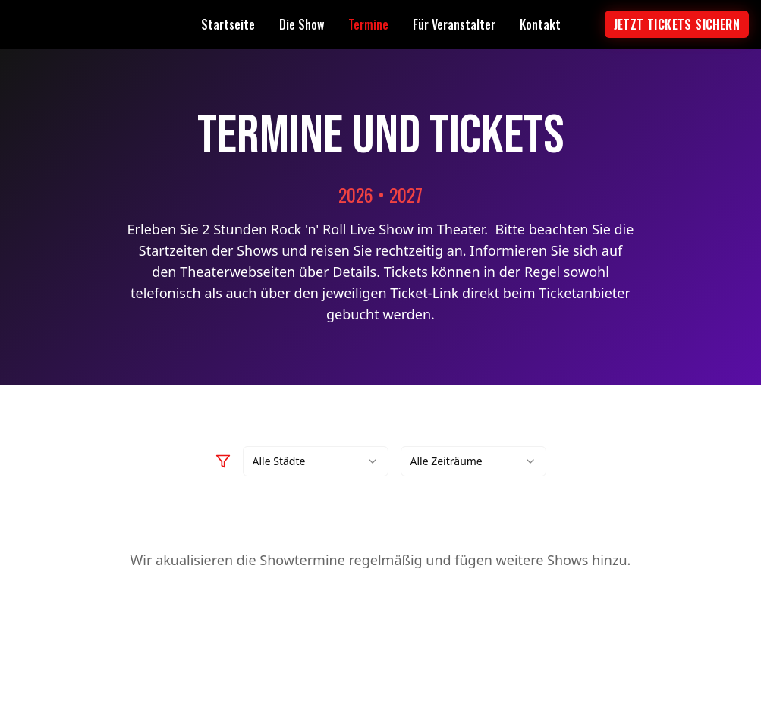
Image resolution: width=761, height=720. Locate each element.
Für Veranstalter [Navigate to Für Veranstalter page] (454, 24)
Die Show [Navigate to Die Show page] (301, 24)
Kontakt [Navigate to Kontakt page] (540, 24)
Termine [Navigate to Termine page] (368, 24)
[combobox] (315, 461)
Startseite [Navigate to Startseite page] (228, 24)
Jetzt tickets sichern (677, 24)
